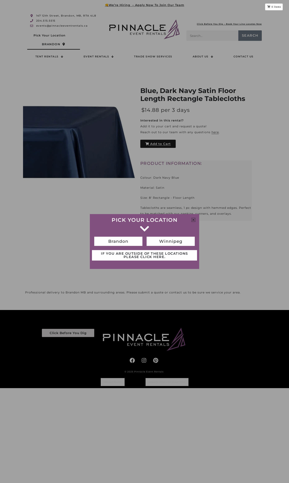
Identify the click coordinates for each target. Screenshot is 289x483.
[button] (193, 219)
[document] (144, 241)
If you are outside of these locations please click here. (144, 255)
